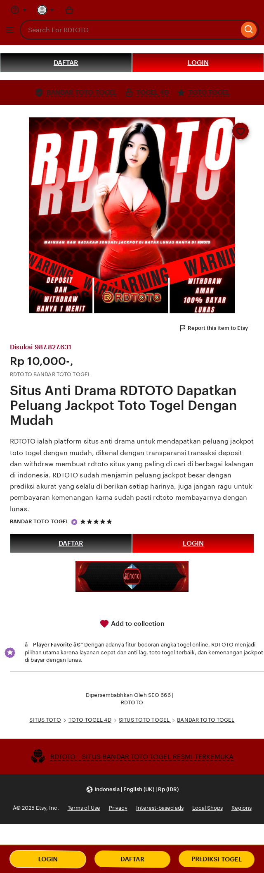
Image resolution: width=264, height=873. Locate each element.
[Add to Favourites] (240, 131)
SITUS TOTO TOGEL (145, 720)
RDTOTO (132, 702)
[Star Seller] (74, 522)
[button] (132, 789)
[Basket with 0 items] (69, 10)
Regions (241, 808)
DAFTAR (66, 63)
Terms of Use (84, 808)
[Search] (249, 30)
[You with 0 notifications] (45, 10)
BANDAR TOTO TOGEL (39, 521)
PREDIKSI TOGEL (216, 859)
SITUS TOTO (45, 720)
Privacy (118, 808)
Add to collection (132, 624)
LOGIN (198, 63)
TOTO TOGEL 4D (89, 720)
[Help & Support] (18, 10)
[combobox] (129, 30)
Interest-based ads (160, 808)
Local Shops (207, 808)
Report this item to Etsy (213, 328)
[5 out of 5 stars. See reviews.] (97, 521)
